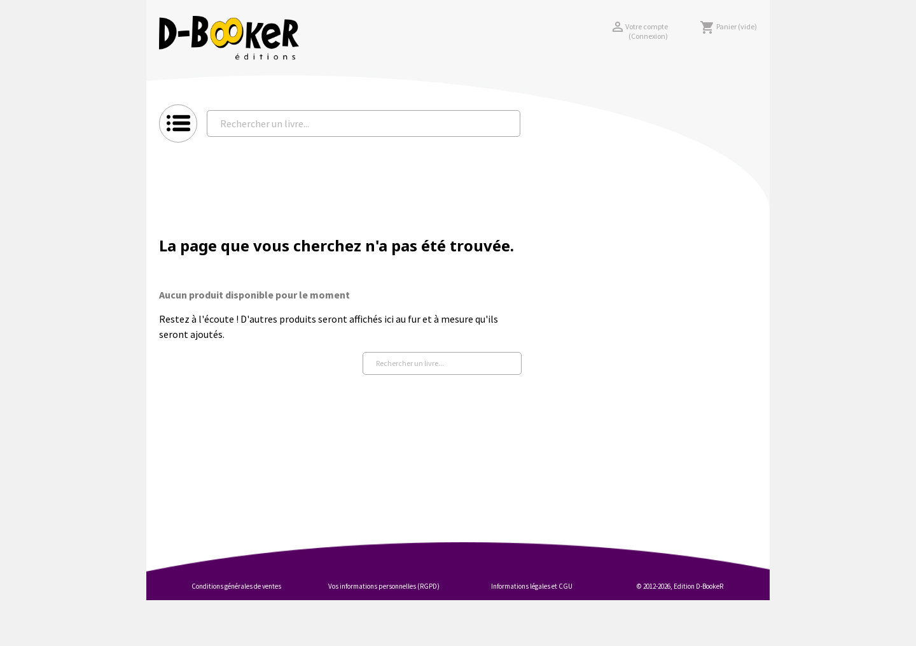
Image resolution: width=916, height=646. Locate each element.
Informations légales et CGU (531, 586)
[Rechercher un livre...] (363, 123)
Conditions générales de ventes (236, 586)
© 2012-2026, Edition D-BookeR (680, 586)
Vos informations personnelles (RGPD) (384, 586)
